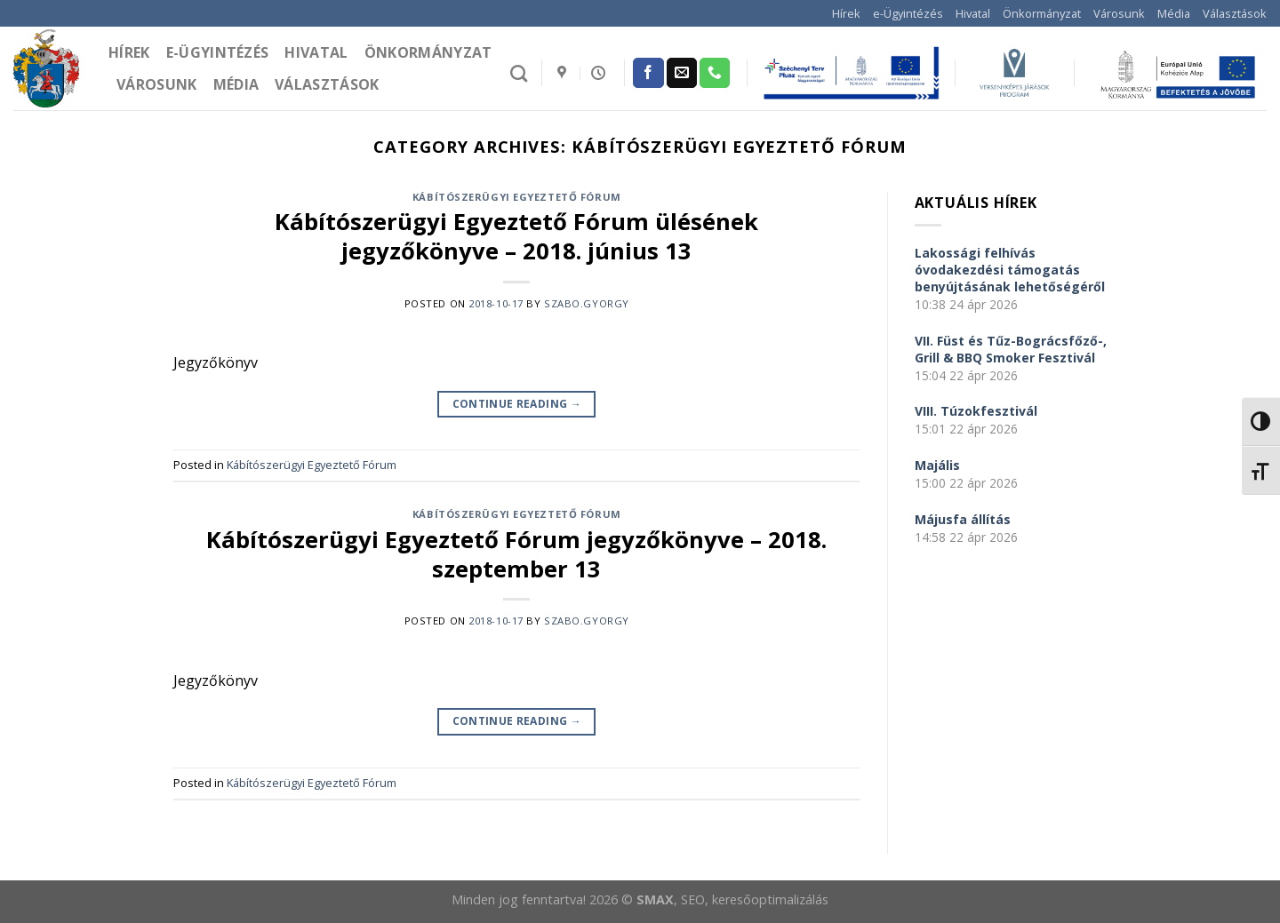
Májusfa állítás (963, 519)
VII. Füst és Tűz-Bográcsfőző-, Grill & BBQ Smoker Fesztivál (1011, 349)
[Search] (518, 73)
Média (1173, 13)
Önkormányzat (1042, 13)
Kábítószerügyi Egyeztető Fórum (516, 196)
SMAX (655, 899)
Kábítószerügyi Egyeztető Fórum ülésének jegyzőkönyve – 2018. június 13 (516, 236)
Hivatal (973, 13)
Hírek (846, 13)
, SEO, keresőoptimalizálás (751, 899)
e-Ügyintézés (908, 13)
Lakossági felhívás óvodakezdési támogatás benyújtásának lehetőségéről (1010, 269)
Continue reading (517, 403)
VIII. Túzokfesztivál (976, 410)
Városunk (1119, 13)
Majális (937, 465)
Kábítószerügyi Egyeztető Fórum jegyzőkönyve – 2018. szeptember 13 (516, 554)
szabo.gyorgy (586, 303)
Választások (1235, 13)
